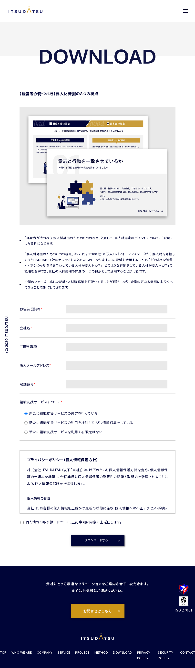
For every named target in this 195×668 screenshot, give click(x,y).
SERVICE (63, 652)
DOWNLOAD (122, 652)
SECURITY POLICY (165, 655)
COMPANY (44, 652)
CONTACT (187, 652)
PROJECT (82, 652)
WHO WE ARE (21, 652)
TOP (3, 652)
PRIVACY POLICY (143, 655)
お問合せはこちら (97, 611)
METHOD (101, 652)
